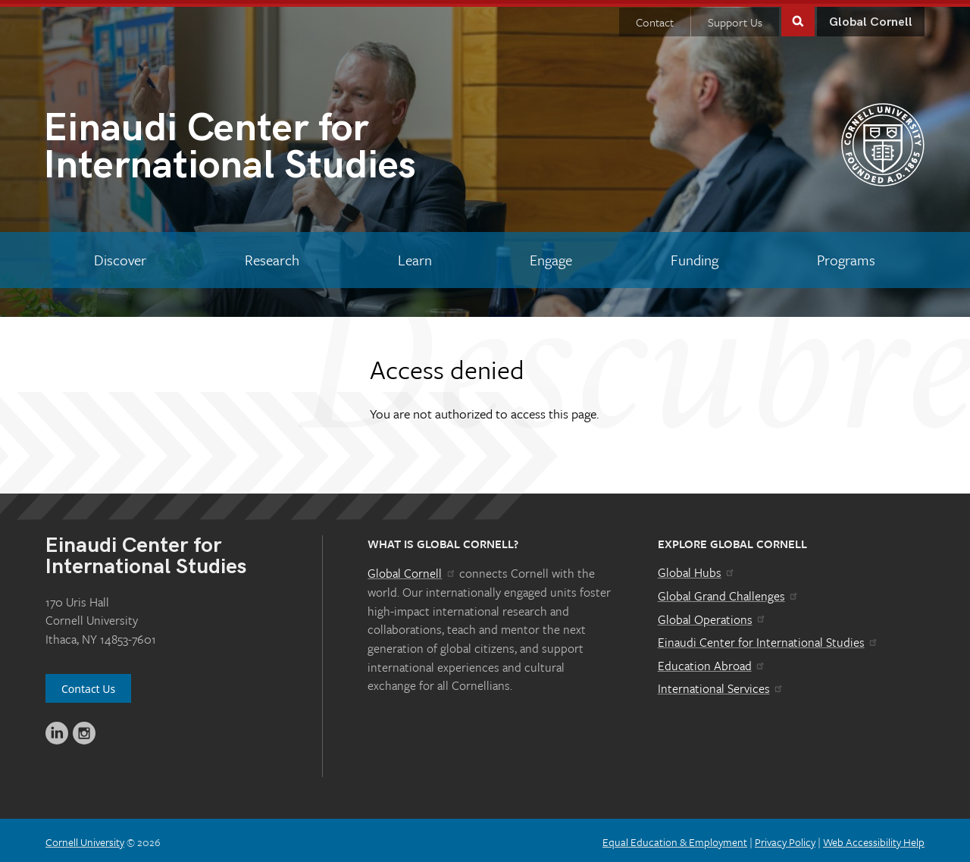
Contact (655, 18)
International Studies (264, 146)
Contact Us (88, 685)
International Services (721, 684)
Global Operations (712, 616)
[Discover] (120, 256)
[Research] (272, 256)
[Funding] (695, 256)
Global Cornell (870, 18)
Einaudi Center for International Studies (768, 638)
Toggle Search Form (798, 16)
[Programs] (846, 256)
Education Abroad (712, 662)
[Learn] (414, 256)
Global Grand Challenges (728, 592)
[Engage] (551, 256)
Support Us (735, 18)
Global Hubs (697, 569)
